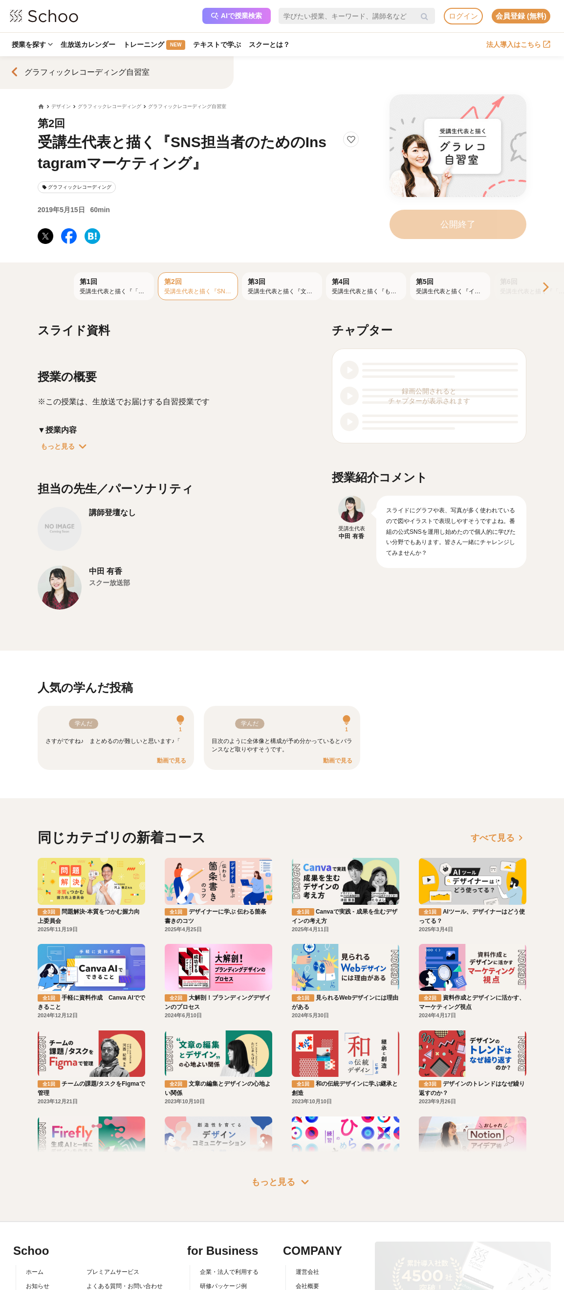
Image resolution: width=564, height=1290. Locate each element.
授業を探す (32, 44)
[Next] (545, 288)
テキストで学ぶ (217, 44)
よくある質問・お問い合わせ (125, 1286)
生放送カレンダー (88, 44)
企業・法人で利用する (229, 1271)
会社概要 (307, 1286)
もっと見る (65, 446)
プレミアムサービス (113, 1271)
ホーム (34, 1271)
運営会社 (307, 1271)
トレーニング (154, 45)
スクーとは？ (269, 44)
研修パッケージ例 (223, 1286)
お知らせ (37, 1286)
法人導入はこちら (518, 44)
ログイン (463, 16)
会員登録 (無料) (521, 16)
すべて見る (498, 838)
